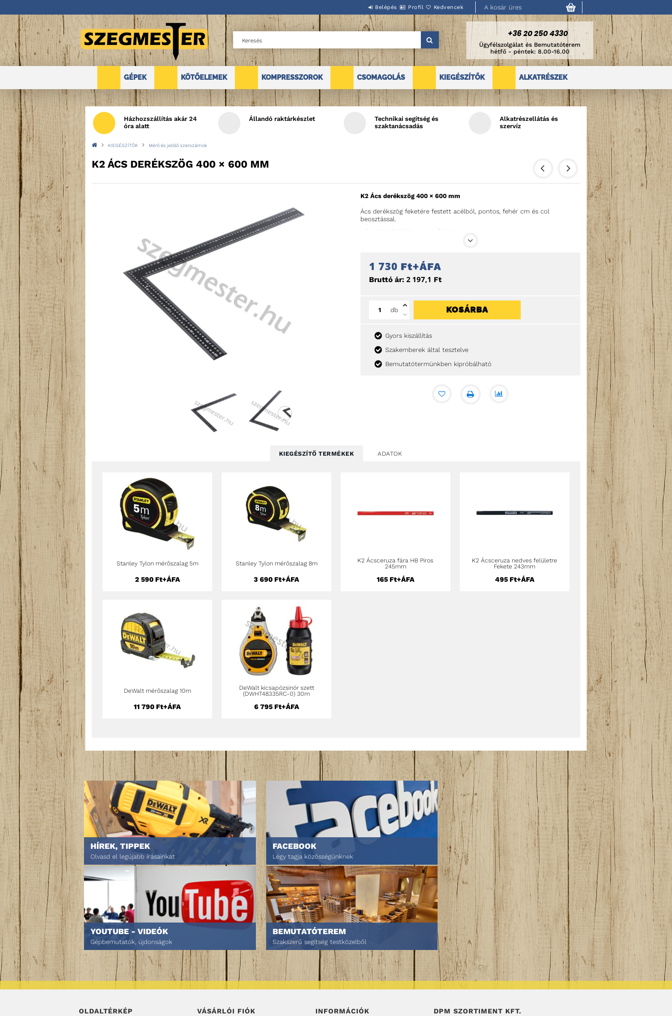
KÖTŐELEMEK (204, 77)
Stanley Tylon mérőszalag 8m (277, 563)
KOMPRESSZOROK (292, 77)
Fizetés (325, 967)
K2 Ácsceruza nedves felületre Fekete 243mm (514, 563)
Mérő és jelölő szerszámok (178, 145)
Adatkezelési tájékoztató (350, 955)
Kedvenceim (213, 991)
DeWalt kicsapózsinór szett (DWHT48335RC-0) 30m (276, 690)
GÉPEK (135, 77)
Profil (400, 7)
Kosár (205, 979)
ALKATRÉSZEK (543, 77)
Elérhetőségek (336, 991)
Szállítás (328, 979)
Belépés (360, 7)
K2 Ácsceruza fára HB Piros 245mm (395, 563)
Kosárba (467, 309)
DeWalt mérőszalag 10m (157, 690)
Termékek (92, 955)
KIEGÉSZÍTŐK (462, 77)
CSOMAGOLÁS (381, 77)
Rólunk (89, 979)
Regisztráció (215, 955)
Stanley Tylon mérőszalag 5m (157, 563)
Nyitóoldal (94, 943)
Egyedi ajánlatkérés (107, 967)
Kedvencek (444, 7)
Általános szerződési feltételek (360, 943)
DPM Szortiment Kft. (460, 987)
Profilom (209, 967)
